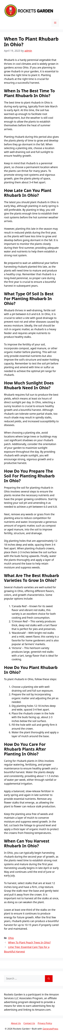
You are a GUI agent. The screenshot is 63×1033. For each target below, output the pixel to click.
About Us (16, 1023)
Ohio (11, 938)
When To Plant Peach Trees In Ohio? (29, 942)
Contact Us (29, 1023)
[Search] (49, 978)
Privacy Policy (45, 1023)
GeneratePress (50, 1028)
